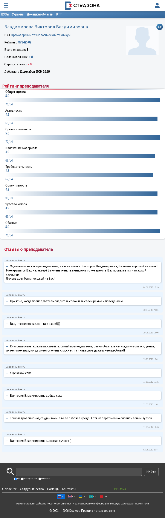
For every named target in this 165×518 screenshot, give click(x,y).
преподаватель (30, 478)
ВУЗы (5, 14)
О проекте (9, 489)
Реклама (120, 489)
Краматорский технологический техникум (40, 35)
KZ (92, 496)
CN (103, 496)
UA (82, 496)
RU (61, 496)
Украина (17, 14)
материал (45, 478)
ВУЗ (18, 478)
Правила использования (98, 511)
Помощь (53, 489)
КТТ (59, 14)
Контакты (69, 489)
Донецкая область (40, 14)
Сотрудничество (32, 489)
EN (71, 496)
